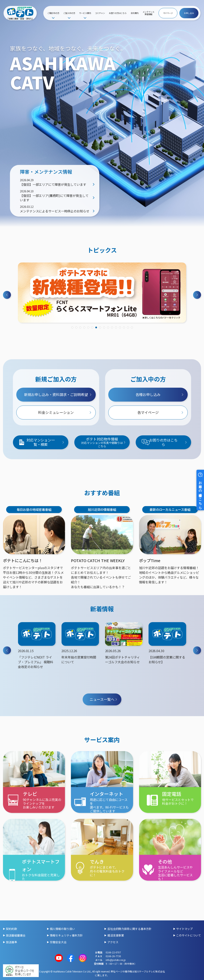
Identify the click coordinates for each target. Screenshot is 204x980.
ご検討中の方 (53, 13)
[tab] (72, 327)
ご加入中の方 (69, 13)
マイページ (168, 13)
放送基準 (11, 942)
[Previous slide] (7, 295)
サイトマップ (184, 929)
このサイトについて (188, 935)
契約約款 (11, 929)
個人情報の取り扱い (62, 929)
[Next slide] (197, 295)
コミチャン (100, 13)
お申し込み (189, 13)
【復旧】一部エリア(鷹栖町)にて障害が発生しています (54, 197)
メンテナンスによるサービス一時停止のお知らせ (54, 211)
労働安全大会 (58, 942)
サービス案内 (85, 13)
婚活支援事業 (115, 935)
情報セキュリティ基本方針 (66, 935)
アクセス (112, 942)
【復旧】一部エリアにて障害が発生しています (53, 184)
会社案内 (135, 13)
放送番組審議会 (15, 935)
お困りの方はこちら (118, 13)
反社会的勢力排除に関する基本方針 (129, 929)
